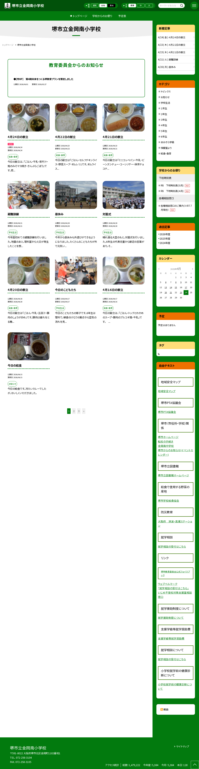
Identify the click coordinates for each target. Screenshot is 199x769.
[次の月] (192, 268)
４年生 (164, 125)
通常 (95, 5)
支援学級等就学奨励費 (171, 638)
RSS (166, 709)
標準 (132, 5)
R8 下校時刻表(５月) (175, 185)
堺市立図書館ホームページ (173, 475)
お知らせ (165, 97)
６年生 (164, 136)
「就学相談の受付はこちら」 (173, 588)
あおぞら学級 (167, 142)
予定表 (122, 16)
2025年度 (165, 238)
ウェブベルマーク (167, 584)
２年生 (164, 114)
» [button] (83, 411)
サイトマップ (182, 746)
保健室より (166, 147)
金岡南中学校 (166, 446)
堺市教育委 (166, 571)
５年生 (164, 131)
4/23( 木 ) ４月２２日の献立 (171, 44)
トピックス (166, 91)
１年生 (164, 108)
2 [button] (73, 411)
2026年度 (165, 234)
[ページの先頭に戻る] (195, 765)
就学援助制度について (171, 618)
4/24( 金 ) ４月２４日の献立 (171, 37)
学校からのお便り (102, 16)
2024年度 (165, 243)
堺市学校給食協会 (168, 500)
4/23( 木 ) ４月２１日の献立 (171, 52)
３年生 (164, 119)
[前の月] (158, 268)
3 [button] (78, 411)
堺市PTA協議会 (167, 412)
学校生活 (165, 102)
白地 (103, 5)
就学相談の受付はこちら (172, 546)
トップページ (80, 16)
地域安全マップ (166, 391)
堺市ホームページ (168, 437)
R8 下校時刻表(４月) (175, 191)
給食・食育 (166, 153)
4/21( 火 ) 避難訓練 (168, 59)
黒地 (111, 5)
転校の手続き (165, 441)
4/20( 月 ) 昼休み (167, 67)
